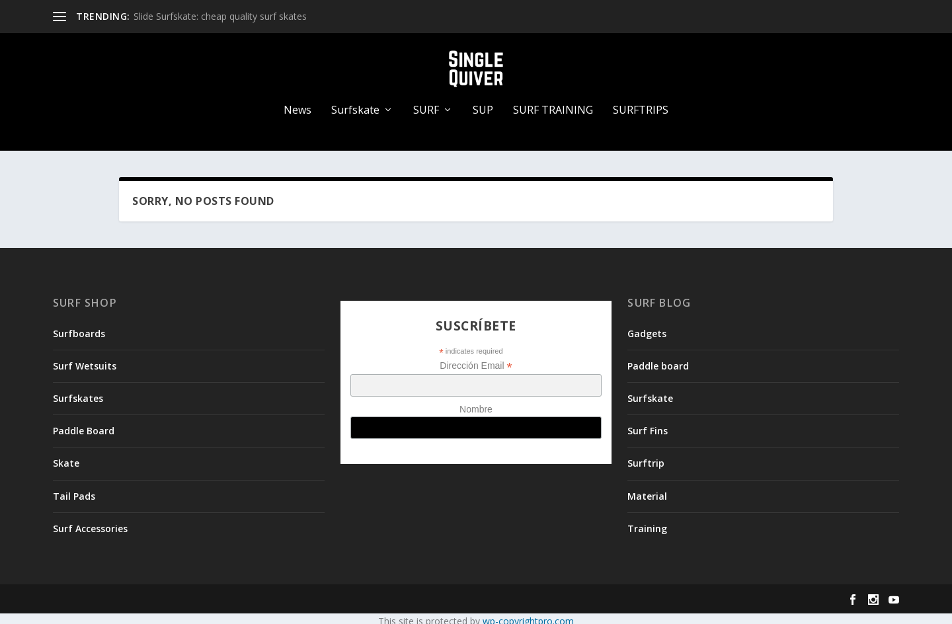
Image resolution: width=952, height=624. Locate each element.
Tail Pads (74, 491)
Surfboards (79, 328)
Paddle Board (83, 425)
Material (647, 491)
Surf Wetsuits (84, 360)
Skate (66, 458)
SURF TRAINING (553, 105)
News (297, 105)
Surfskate (355, 105)
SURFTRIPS (640, 105)
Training (647, 523)
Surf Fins (647, 425)
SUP (483, 105)
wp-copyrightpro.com (528, 615)
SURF (426, 105)
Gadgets (646, 328)
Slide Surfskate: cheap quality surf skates (220, 16)
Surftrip (645, 458)
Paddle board (658, 360)
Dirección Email (476, 360)
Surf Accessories (90, 523)
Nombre (476, 404)
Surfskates (78, 393)
